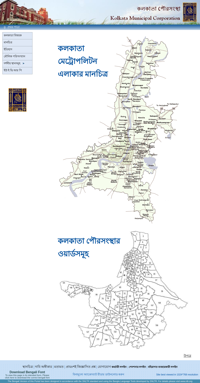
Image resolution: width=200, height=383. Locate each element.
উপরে (187, 355)
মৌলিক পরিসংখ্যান (14, 56)
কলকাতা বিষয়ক (13, 35)
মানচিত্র (8, 42)
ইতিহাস (8, 49)
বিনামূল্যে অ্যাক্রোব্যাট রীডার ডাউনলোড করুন (98, 374)
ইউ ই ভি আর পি (13, 70)
